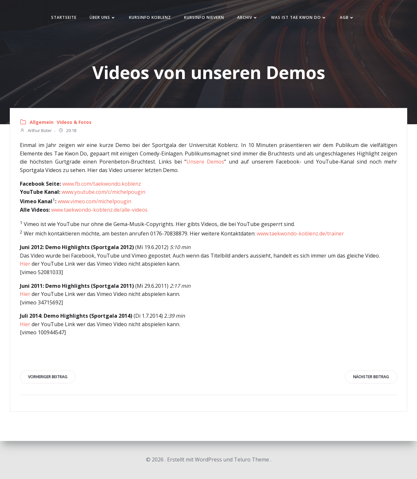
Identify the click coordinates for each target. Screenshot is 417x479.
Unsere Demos (205, 161)
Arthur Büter (36, 131)
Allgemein (41, 122)
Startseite (64, 17)
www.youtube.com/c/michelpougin (103, 191)
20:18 (67, 131)
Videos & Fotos (74, 122)
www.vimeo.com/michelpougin (94, 201)
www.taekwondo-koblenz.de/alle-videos (99, 209)
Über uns (103, 17)
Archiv (247, 17)
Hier (25, 263)
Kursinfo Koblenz (150, 17)
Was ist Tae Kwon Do (299, 17)
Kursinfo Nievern (204, 17)
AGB (347, 17)
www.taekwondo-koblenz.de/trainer (300, 233)
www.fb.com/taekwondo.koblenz (101, 183)
